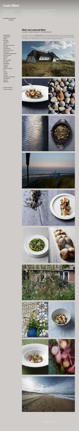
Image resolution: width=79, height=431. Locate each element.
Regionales (6, 63)
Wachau (5, 80)
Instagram (11, 20)
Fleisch (5, 43)
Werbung (5, 81)
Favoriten (6, 42)
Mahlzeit (5, 57)
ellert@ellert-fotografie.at (9, 18)
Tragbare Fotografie (9, 76)
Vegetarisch (6, 78)
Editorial (5, 40)
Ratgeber (5, 62)
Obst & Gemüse (7, 60)
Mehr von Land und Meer (34, 30)
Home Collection (8, 50)
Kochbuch (6, 52)
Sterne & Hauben (7, 68)
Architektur (6, 37)
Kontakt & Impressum (8, 89)
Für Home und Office (9, 45)
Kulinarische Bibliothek (9, 53)
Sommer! (5, 67)
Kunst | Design (7, 55)
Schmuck (5, 65)
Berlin (5, 38)
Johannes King (39, 35)
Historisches (6, 48)
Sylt (4, 70)
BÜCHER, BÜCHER (7, 87)
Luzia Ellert (11, 5)
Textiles (5, 75)
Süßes (5, 71)
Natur (5, 58)
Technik (5, 73)
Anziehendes (6, 35)
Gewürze (5, 47)
